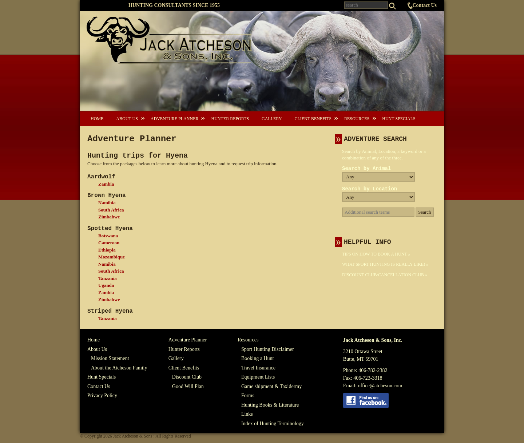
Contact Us (425, 5)
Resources (356, 118)
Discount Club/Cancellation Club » (384, 274)
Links (247, 414)
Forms (247, 395)
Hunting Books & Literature (270, 405)
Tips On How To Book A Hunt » (376, 254)
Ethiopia (107, 250)
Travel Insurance (258, 368)
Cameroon (108, 242)
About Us (127, 118)
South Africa (111, 210)
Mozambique (111, 257)
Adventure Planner (175, 118)
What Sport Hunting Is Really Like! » (385, 264)
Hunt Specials (398, 118)
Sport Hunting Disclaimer (267, 349)
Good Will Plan (188, 386)
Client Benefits (312, 118)
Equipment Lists (258, 377)
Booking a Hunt (257, 358)
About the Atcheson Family (119, 368)
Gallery (272, 118)
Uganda (106, 285)
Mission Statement (110, 358)
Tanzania (107, 278)
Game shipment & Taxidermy (271, 386)
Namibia (107, 202)
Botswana (108, 235)
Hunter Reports (230, 118)
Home (97, 118)
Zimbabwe (109, 216)
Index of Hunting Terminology (272, 423)
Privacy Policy (102, 395)
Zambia (106, 184)
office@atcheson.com (380, 385)
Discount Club (187, 377)
